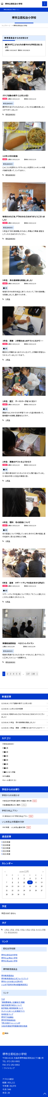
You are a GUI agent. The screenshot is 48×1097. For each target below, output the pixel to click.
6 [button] (19, 673)
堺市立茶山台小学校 (9, 961)
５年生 (8, 299)
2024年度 (6, 845)
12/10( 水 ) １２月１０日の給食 (12, 708)
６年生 (8, 601)
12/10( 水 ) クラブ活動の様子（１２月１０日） (16, 703)
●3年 (6, 756)
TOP (3, 999)
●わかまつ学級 (9, 772)
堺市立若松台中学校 (9, 954)
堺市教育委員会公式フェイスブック (14, 978)
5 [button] (16, 673)
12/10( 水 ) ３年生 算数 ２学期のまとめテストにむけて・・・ (23, 728)
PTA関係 (7, 776)
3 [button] (10, 673)
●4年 (6, 760)
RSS (6, 1033)
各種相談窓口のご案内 (15, 805)
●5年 (6, 764)
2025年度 (6, 842)
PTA (5, 932)
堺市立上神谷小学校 (9, 958)
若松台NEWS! (10, 114)
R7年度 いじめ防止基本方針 (17, 827)
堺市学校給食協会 (8, 1020)
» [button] (37, 673)
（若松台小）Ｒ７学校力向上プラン (18, 816)
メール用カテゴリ (10, 780)
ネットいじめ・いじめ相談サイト (13, 1011)
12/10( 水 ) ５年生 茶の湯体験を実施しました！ (18, 722)
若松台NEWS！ (9, 744)
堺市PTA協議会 (7, 1017)
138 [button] (33, 673)
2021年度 (6, 854)
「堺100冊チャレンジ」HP (10, 1023)
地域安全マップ (7, 1014)
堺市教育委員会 (7, 975)
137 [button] (28, 673)
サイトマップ (9, 1068)
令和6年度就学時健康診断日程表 (14, 1026)
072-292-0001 (13, 1061)
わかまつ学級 (41, 929)
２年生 (8, 480)
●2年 (6, 752)
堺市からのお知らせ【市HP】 (12, 981)
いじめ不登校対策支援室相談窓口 (14, 984)
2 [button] (7, 673)
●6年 (6, 768)
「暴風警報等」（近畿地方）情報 (13, 1002)
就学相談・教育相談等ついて (12, 1008)
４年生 (8, 541)
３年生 (8, 359)
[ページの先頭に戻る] (45, 1094)
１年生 (8, 420)
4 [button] (13, 673)
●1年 (6, 748)
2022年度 (6, 851)
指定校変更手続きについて (11, 1005)
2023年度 (6, 848)
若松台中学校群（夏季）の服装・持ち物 (20, 801)
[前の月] (4, 871)
